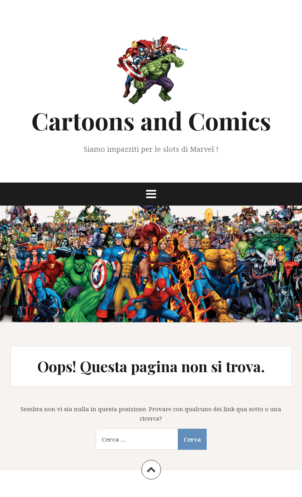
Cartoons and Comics (151, 120)
